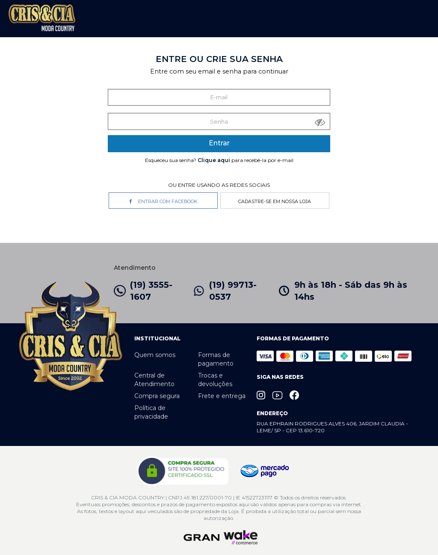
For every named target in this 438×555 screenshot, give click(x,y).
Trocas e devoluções (215, 380)
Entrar (219, 143)
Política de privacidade (151, 412)
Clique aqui (214, 160)
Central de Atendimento (154, 380)
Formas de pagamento (216, 359)
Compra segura (157, 396)
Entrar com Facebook (163, 201)
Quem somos (154, 355)
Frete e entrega (222, 396)
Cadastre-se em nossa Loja (274, 201)
